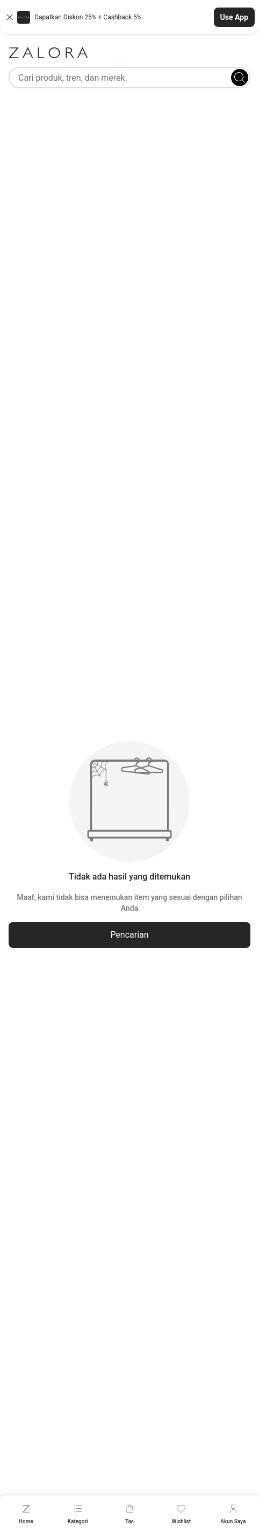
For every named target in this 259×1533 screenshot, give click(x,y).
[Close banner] (9, 17)
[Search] (239, 77)
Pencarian (129, 935)
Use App (234, 17)
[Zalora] (129, 52)
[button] (129, 17)
